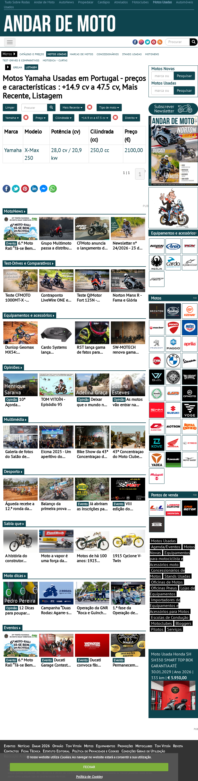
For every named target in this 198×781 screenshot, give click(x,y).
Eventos (12, 627)
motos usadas (56, 54)
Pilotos (157, 629)
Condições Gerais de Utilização (143, 751)
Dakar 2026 (41, 746)
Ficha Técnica (30, 751)
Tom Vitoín (73, 746)
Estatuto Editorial (56, 751)
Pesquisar (184, 75)
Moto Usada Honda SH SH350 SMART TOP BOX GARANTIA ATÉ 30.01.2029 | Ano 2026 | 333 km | (173, 680)
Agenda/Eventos (165, 546)
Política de (89, 777)
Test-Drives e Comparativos (29, 263)
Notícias (23, 746)
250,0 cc (99, 150)
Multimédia (15, 419)
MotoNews (15, 211)
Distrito (131, 118)
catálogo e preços (32, 54)
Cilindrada (63, 118)
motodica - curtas (55, 60)
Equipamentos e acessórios (29, 315)
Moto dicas (15, 575)
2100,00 (134, 150)
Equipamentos (105, 746)
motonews (152, 54)
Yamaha (12, 118)
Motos (88, 746)
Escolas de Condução (169, 617)
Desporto (13, 471)
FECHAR (89, 767)
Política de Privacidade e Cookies (95, 751)
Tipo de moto (109, 107)
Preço (41, 118)
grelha (17, 67)
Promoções (125, 746)
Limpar (9, 107)
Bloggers (183, 623)
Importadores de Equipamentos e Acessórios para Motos (169, 605)
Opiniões (13, 367)
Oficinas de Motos (167, 582)
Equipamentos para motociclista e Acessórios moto (170, 558)
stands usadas (132, 54)
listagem (31, 67)
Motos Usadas (163, 540)
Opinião (57, 746)
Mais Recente (72, 107)
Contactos (11, 751)
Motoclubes (161, 623)
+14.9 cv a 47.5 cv (94, 118)
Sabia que (14, 523)
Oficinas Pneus (164, 588)
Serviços (174, 629)
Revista (178, 746)
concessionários (108, 54)
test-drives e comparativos (21, 60)
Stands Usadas (177, 576)
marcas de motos (81, 54)
